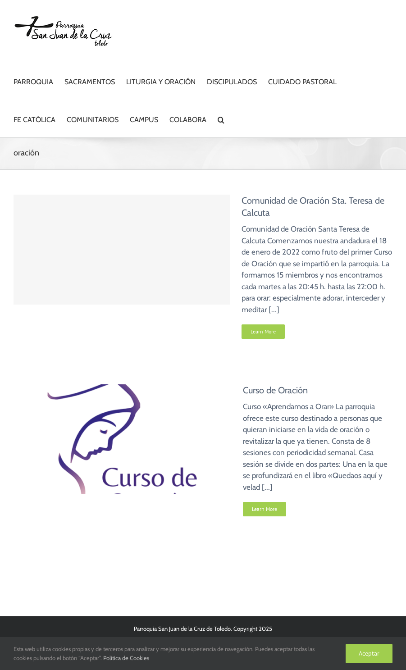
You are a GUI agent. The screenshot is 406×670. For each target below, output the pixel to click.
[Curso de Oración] (123, 389)
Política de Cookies (126, 657)
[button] (221, 118)
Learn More (263, 331)
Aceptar (369, 653)
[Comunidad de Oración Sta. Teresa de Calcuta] (122, 250)
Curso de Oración (275, 390)
